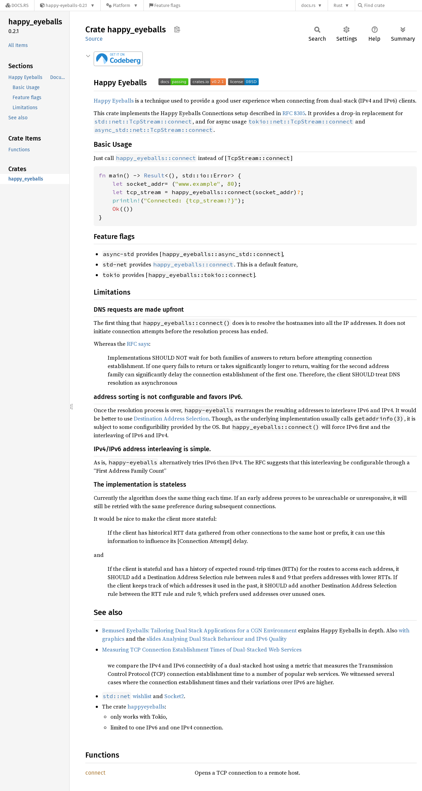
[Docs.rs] (17, 5)
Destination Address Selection (171, 418)
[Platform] (122, 5)
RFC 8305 (293, 113)
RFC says (138, 343)
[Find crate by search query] (393, 5)
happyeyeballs (146, 706)
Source (94, 38)
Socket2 (174, 696)
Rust (338, 5)
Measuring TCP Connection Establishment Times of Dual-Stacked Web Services (202, 649)
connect (95, 772)
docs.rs (308, 5)
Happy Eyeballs (114, 100)
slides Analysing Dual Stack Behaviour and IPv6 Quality (217, 638)
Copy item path (177, 29)
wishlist (126, 696)
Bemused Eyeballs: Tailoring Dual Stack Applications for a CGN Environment (199, 630)
